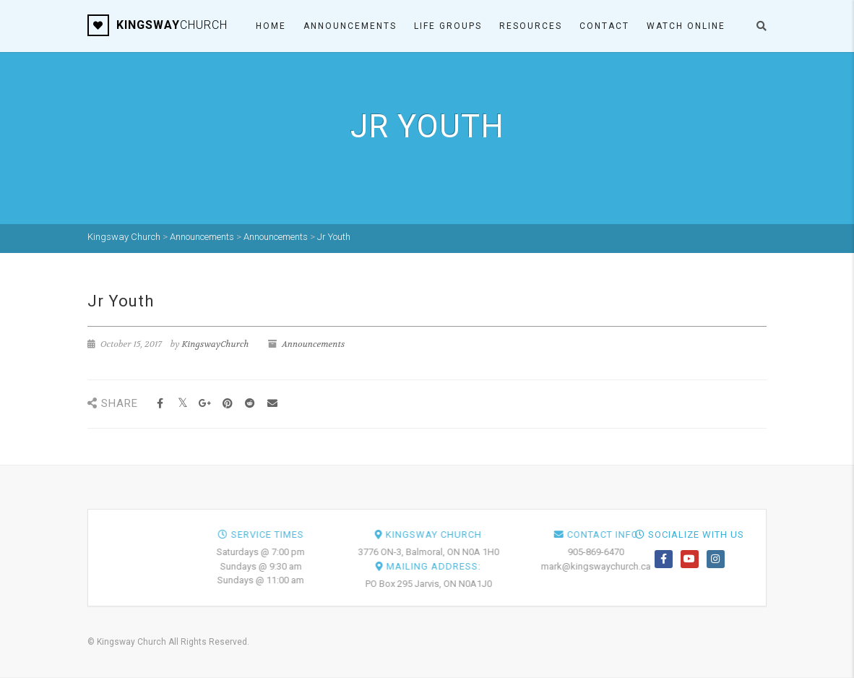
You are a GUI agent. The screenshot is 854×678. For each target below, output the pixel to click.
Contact (604, 26)
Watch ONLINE (686, 26)
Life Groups (448, 26)
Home (271, 26)
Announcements (350, 26)
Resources (530, 26)
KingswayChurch (215, 344)
